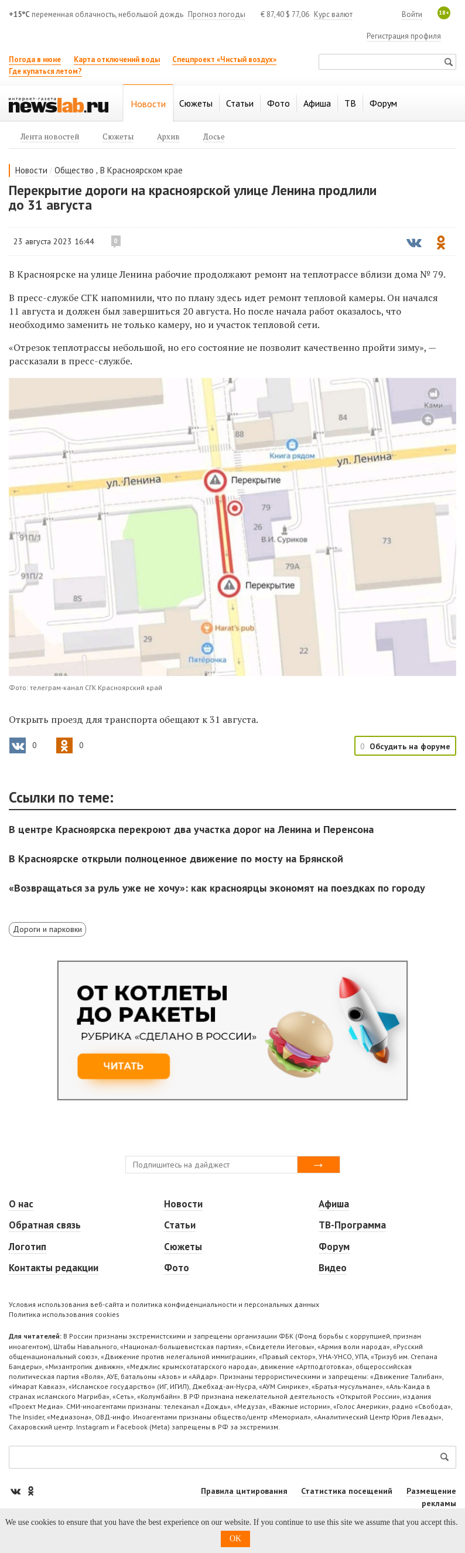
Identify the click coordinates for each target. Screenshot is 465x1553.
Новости (31, 170)
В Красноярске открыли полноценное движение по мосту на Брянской (176, 858)
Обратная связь (45, 1224)
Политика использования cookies (64, 1314)
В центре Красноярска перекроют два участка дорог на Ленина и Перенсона (191, 829)
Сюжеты (183, 1246)
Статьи (180, 1224)
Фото (176, 1267)
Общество (74, 170)
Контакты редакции (53, 1267)
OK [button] (235, 1538)
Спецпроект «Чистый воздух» (224, 59)
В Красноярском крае (141, 170)
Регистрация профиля (404, 36)
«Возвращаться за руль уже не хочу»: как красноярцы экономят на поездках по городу (217, 888)
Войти (412, 14)
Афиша (334, 1203)
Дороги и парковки (47, 929)
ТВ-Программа (352, 1224)
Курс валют (333, 14)
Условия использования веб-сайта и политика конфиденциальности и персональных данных (164, 1304)
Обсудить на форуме (410, 746)
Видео (333, 1267)
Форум (334, 1246)
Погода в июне (35, 59)
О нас (21, 1203)
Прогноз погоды (216, 14)
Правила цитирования (244, 1491)
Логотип (27, 1246)
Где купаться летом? (45, 71)
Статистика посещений (346, 1491)
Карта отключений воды (117, 59)
